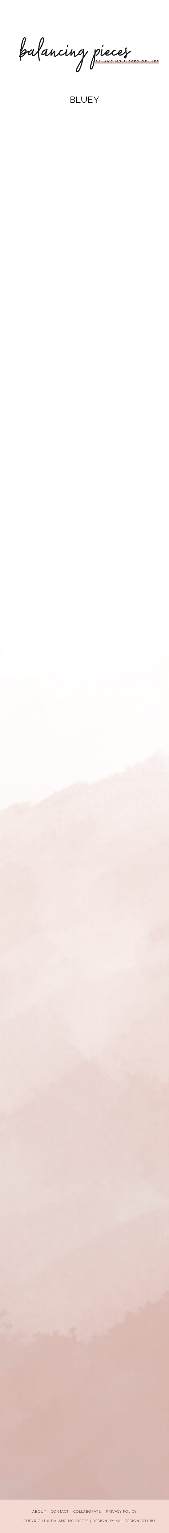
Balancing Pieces (70, 1521)
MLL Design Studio (135, 1521)
